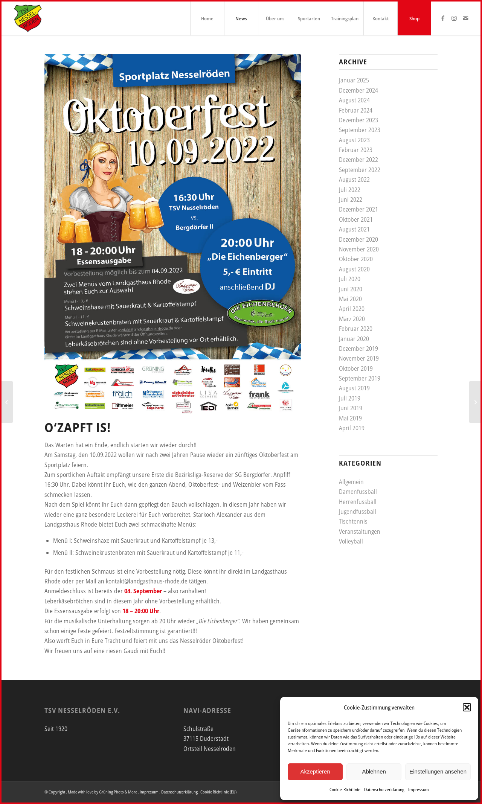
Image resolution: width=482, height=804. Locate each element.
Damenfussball (358, 491)
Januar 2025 (354, 80)
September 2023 (359, 130)
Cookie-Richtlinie (344, 789)
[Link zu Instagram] (454, 18)
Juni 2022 (350, 199)
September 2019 (359, 378)
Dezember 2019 (358, 348)
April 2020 (352, 309)
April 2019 (352, 428)
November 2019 (359, 358)
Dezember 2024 (358, 90)
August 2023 (354, 140)
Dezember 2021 (358, 209)
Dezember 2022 (358, 159)
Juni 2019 (350, 408)
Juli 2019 (349, 398)
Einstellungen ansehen (438, 771)
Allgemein (351, 482)
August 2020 (354, 269)
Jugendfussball (357, 511)
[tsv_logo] (28, 18)
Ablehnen (374, 771)
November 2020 (359, 249)
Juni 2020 (350, 289)
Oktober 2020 (356, 259)
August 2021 (354, 229)
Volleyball (351, 541)
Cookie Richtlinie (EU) (218, 792)
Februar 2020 (355, 328)
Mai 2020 (350, 299)
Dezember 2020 (358, 239)
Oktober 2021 (356, 219)
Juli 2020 (349, 279)
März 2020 (352, 319)
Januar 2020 (354, 339)
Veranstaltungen (359, 531)
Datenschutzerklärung (384, 789)
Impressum (418, 789)
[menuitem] (207, 18)
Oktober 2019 (356, 368)
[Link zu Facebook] (442, 18)
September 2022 (359, 170)
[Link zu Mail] (465, 18)
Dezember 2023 (358, 120)
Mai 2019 (350, 418)
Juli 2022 (349, 190)
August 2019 (354, 388)
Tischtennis (353, 521)
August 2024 (354, 100)
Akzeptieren (315, 771)
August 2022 (354, 179)
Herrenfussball (358, 502)
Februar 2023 (355, 150)
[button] (467, 707)
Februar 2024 (355, 110)
